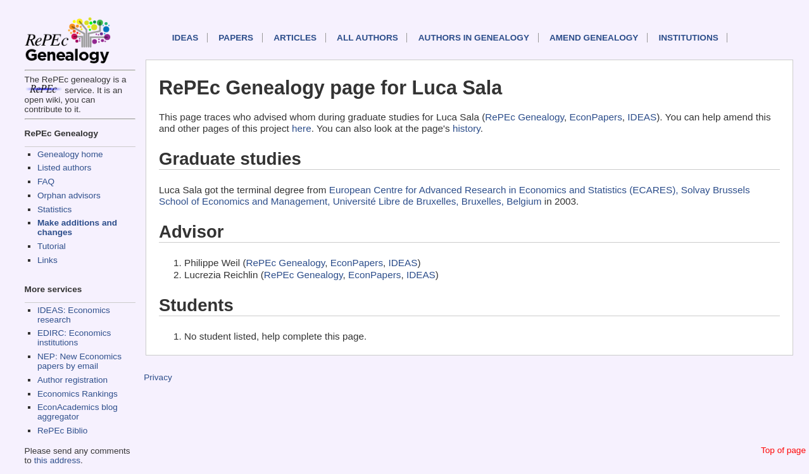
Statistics (54, 209)
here (301, 128)
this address (57, 460)
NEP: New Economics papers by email (79, 361)
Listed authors (64, 167)
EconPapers (596, 117)
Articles (295, 37)
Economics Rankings (77, 394)
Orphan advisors (69, 195)
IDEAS (185, 37)
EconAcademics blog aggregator (77, 411)
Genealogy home (70, 154)
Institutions (688, 37)
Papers (235, 37)
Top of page (783, 450)
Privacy (158, 377)
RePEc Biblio (62, 430)
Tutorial (51, 246)
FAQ (45, 181)
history (466, 128)
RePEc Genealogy (524, 117)
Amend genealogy (593, 37)
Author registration (72, 380)
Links (47, 260)
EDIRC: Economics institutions (74, 337)
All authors (367, 37)
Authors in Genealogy (473, 37)
